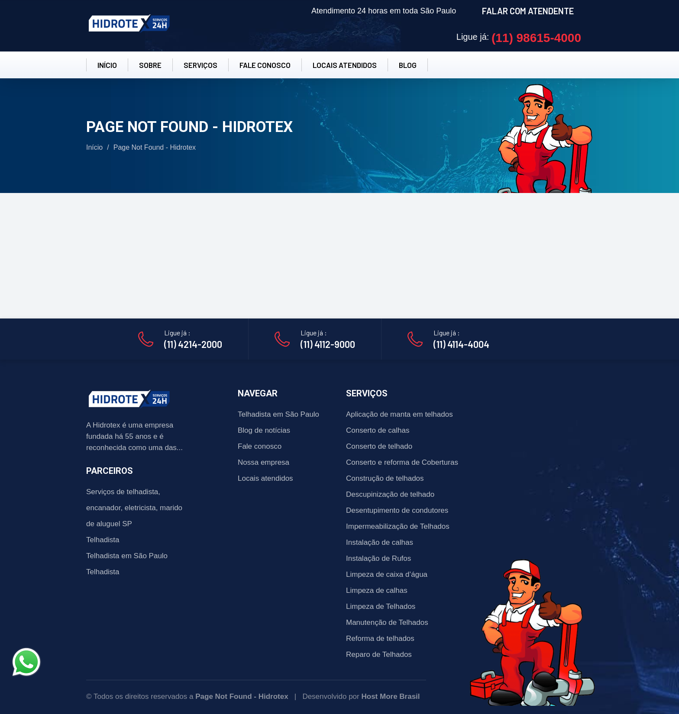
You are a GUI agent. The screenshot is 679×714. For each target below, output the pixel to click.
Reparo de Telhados (379, 654)
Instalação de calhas (379, 542)
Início (94, 147)
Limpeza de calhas (376, 590)
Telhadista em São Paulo (127, 556)
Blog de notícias (264, 430)
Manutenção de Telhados (387, 622)
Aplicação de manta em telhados (399, 414)
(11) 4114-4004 (461, 344)
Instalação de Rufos (378, 558)
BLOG (408, 65)
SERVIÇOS (200, 65)
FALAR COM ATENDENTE (528, 11)
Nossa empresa (263, 462)
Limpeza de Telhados (380, 606)
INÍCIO (107, 65)
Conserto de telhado (379, 446)
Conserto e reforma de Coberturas (402, 462)
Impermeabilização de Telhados (397, 526)
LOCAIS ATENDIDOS (345, 65)
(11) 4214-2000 (193, 344)
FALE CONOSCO (265, 65)
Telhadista (103, 540)
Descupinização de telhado (390, 494)
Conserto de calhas (377, 430)
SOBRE (150, 65)
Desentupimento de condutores (397, 510)
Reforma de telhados (380, 638)
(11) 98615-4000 (536, 38)
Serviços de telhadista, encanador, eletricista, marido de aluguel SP (134, 508)
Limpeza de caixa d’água (386, 574)
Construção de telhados (385, 478)
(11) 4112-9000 (328, 344)
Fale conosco (259, 446)
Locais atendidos (265, 478)
